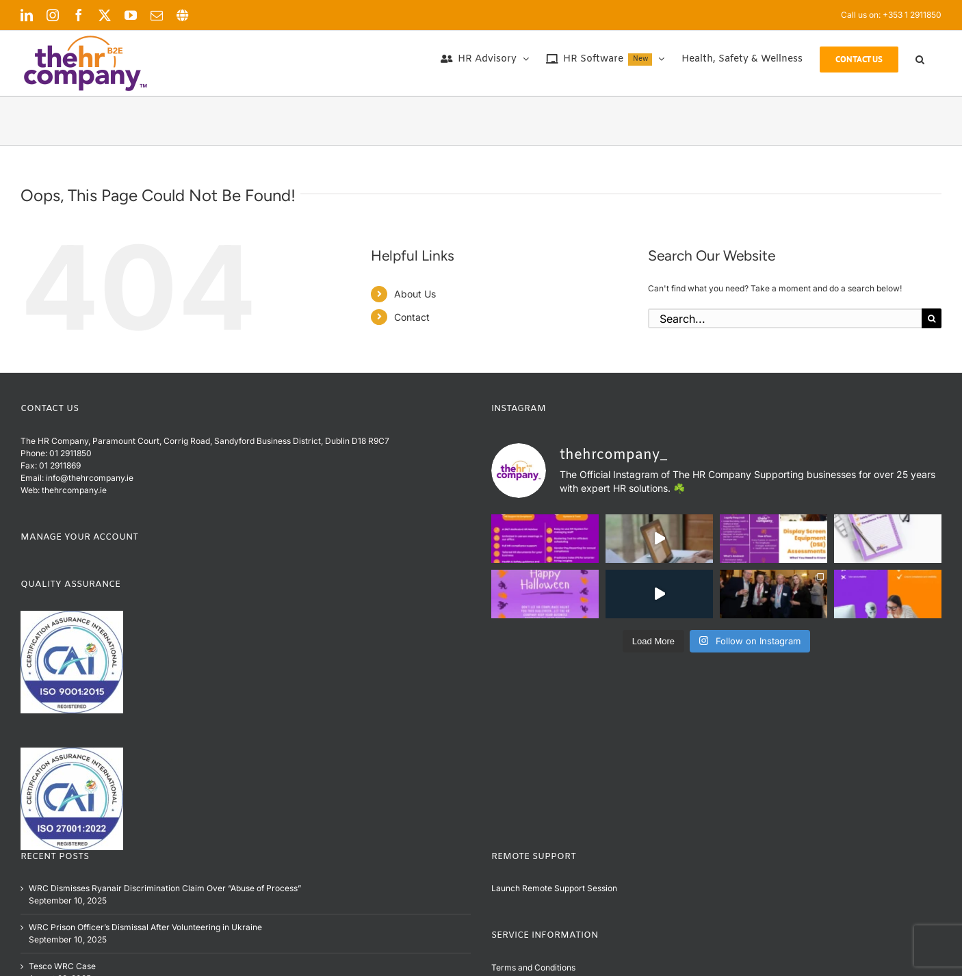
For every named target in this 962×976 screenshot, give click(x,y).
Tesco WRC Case (62, 966)
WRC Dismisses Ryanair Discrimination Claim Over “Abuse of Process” (165, 888)
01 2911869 (60, 465)
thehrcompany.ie (74, 490)
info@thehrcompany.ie (89, 478)
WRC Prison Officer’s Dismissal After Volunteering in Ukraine (145, 927)
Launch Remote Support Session (554, 888)
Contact (412, 317)
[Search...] (785, 318)
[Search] (931, 318)
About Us (415, 294)
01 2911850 (70, 453)
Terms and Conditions (533, 967)
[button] (919, 59)
